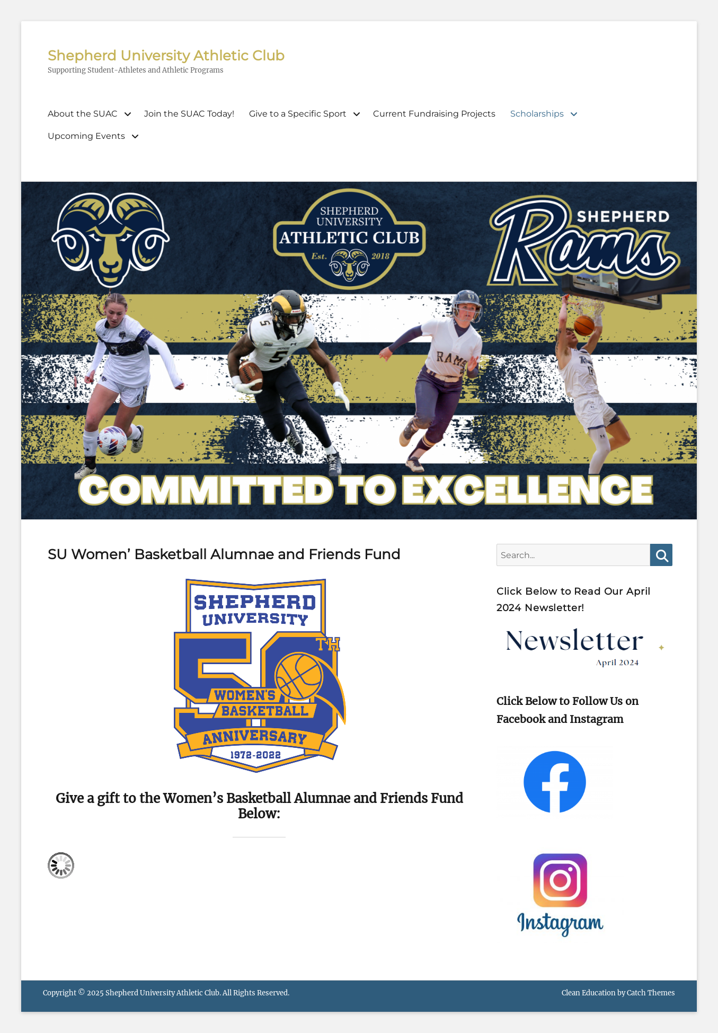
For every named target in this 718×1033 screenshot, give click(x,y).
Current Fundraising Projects (434, 114)
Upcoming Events (86, 136)
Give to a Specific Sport (298, 114)
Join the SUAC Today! (189, 114)
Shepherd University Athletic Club (166, 55)
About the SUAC (83, 114)
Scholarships (537, 114)
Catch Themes (651, 992)
